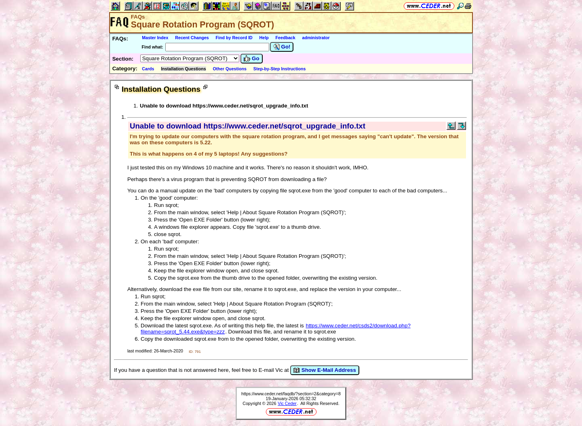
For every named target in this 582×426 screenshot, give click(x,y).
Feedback (285, 37)
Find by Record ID (234, 37)
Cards (148, 68)
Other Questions (230, 68)
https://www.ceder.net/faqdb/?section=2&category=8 (291, 393)
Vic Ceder (287, 403)
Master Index (155, 37)
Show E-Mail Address (324, 370)
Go (251, 58)
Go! (282, 47)
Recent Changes (192, 37)
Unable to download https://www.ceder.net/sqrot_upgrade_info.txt (224, 106)
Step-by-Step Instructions (279, 68)
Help (264, 37)
